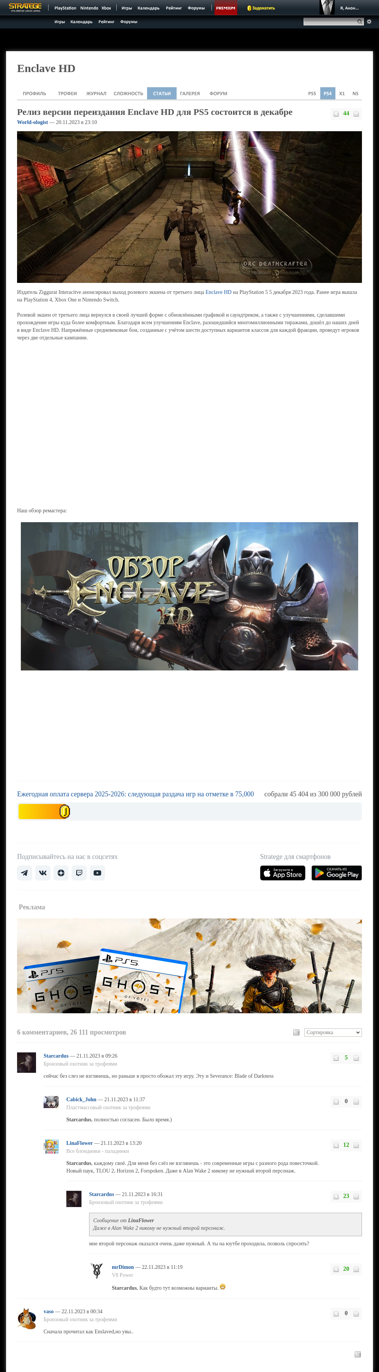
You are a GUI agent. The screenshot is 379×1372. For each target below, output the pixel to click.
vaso (49, 1311)
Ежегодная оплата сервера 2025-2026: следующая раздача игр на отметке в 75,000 (135, 794)
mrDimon (123, 1267)
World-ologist (32, 122)
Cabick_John (82, 1099)
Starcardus (57, 1056)
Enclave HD (218, 292)
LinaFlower (80, 1143)
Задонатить (263, 8)
